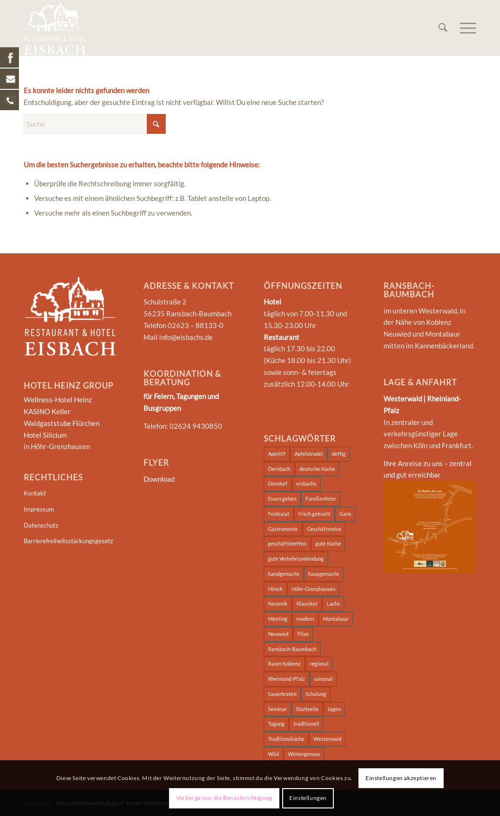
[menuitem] (443, 28)
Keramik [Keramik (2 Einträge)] (277, 603)
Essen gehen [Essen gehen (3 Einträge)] (282, 498)
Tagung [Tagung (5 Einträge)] (276, 724)
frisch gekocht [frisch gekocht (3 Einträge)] (314, 514)
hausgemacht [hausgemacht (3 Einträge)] (323, 574)
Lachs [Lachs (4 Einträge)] (333, 603)
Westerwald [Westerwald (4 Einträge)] (327, 739)
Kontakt (35, 493)
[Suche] (443, 28)
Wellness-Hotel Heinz (58, 399)
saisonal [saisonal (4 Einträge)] (323, 679)
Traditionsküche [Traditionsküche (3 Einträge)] (286, 739)
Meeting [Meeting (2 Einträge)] (277, 619)
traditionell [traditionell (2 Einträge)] (306, 724)
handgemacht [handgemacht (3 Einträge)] (283, 574)
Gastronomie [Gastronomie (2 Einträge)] (283, 529)
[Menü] (465, 28)
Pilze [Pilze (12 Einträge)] (303, 634)
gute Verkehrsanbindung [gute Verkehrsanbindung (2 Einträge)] (296, 559)
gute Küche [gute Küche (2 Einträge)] (328, 543)
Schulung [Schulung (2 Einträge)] (315, 694)
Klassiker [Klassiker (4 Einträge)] (307, 603)
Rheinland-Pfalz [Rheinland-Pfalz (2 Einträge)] (286, 679)
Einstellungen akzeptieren (401, 777)
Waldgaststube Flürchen (61, 423)
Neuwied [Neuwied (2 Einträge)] (278, 634)
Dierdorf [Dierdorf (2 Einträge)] (277, 483)
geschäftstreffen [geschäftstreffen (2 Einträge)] (287, 543)
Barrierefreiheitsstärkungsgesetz (68, 541)
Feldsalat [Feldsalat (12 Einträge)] (278, 514)
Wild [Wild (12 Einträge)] (273, 754)
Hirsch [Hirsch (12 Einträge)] (275, 589)
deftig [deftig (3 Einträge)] (339, 454)
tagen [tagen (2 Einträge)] (334, 709)
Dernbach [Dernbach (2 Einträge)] (279, 469)
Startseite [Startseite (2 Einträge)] (307, 709)
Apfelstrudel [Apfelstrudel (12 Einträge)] (309, 454)
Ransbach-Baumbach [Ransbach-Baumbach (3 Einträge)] (292, 649)
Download (159, 479)
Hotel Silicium (45, 435)
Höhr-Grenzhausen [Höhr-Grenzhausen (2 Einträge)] (313, 589)
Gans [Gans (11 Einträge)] (345, 514)
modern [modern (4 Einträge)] (305, 619)
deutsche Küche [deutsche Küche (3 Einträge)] (317, 469)
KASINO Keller (47, 411)
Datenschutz (41, 525)
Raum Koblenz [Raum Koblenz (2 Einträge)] (284, 663)
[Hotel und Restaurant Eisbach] (55, 28)
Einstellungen (308, 797)
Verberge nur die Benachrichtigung (224, 797)
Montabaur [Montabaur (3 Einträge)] (335, 619)
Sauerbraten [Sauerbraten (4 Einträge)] (282, 694)
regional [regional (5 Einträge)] (319, 663)
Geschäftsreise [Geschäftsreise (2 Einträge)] (324, 529)
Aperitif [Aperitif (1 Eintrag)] (277, 454)
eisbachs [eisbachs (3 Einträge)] (306, 483)
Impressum (39, 509)
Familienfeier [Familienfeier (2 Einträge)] (320, 498)
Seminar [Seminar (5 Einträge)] (277, 709)
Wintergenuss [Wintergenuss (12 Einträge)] (304, 754)
